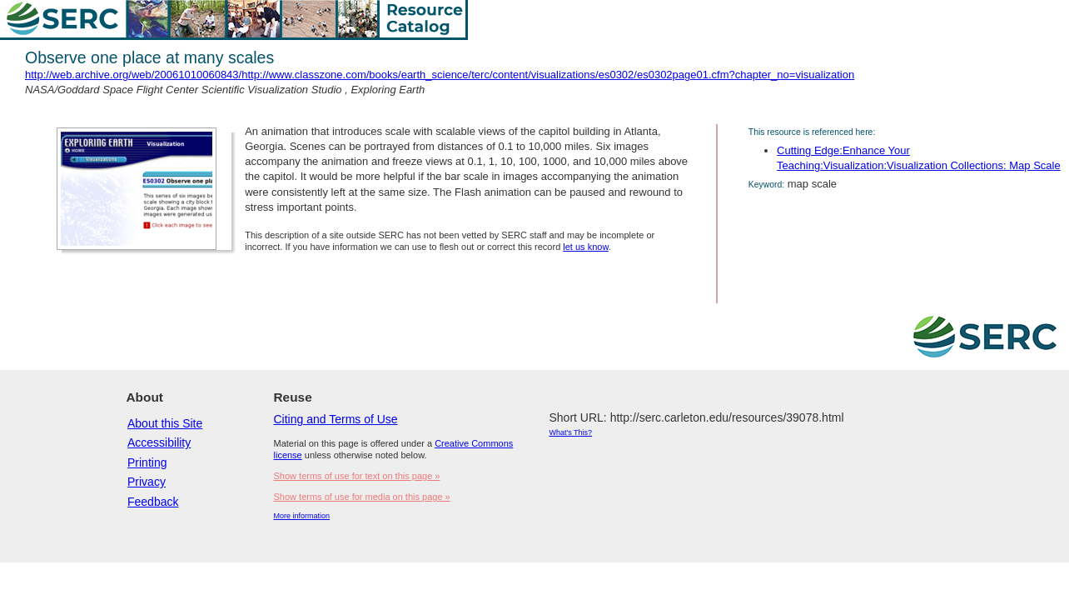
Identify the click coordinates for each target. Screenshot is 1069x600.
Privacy (146, 481)
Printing (147, 462)
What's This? (571, 432)
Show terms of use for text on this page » (357, 476)
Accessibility (159, 442)
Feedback (152, 501)
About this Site (164, 423)
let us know (585, 247)
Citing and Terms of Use (336, 419)
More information (302, 516)
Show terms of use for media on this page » (362, 497)
